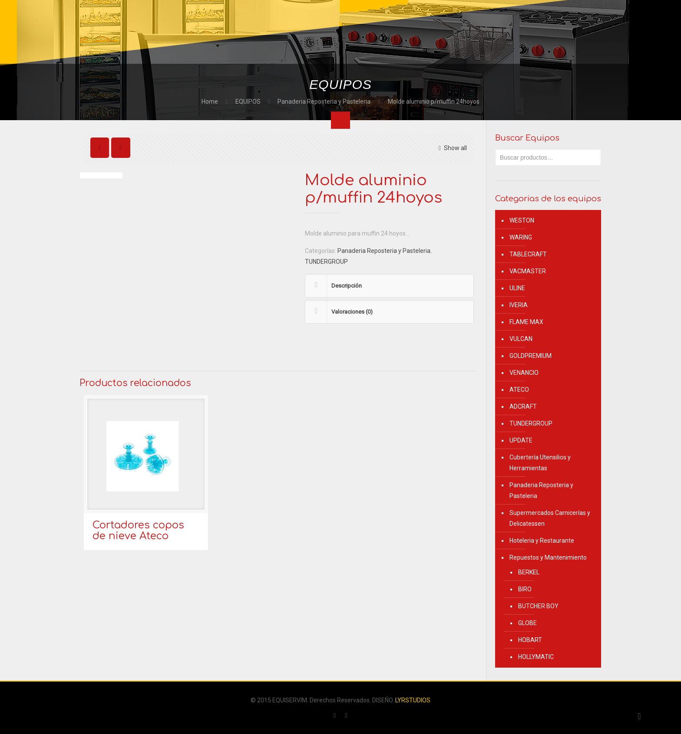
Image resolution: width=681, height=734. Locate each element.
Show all (451, 147)
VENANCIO (524, 372)
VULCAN (520, 338)
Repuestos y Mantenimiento (548, 557)
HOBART (530, 639)
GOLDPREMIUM (530, 355)
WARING (520, 237)
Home (210, 101)
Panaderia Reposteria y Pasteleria (324, 101)
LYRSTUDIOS (412, 700)
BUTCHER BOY (538, 606)
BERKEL (528, 572)
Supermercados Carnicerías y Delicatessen (549, 518)
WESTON (521, 220)
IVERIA (518, 304)
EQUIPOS (248, 101)
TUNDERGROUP (326, 261)
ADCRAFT (523, 406)
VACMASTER (527, 271)
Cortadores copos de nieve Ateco (138, 530)
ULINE (517, 288)
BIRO (525, 589)
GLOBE (527, 622)
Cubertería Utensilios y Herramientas (540, 463)
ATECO (519, 389)
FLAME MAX (526, 321)
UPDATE (520, 440)
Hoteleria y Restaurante (541, 540)
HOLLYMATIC (536, 656)
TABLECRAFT (528, 254)
